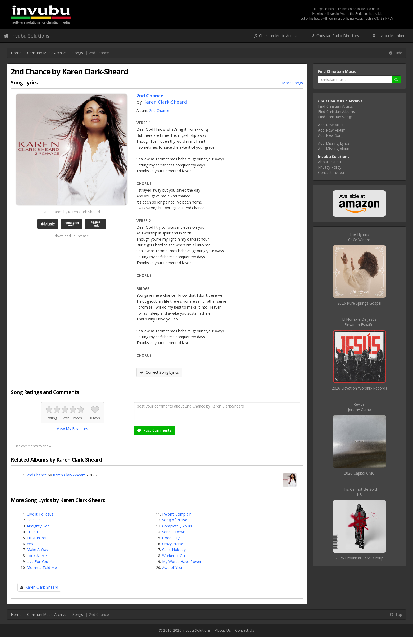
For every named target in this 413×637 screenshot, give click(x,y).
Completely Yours (177, 525)
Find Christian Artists (335, 106)
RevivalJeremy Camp (359, 407)
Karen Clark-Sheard (165, 102)
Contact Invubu (331, 172)
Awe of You (172, 567)
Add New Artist (331, 124)
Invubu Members (389, 35)
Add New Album (332, 130)
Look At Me (37, 555)
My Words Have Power (181, 561)
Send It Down (173, 531)
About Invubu (329, 161)
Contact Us (244, 630)
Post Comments (154, 430)
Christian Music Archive (276, 35)
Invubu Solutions (26, 36)
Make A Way (37, 549)
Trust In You (37, 537)
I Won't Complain (176, 514)
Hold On (34, 519)
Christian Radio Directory (335, 35)
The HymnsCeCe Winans (359, 237)
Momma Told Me (42, 567)
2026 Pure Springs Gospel (359, 303)
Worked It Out (174, 555)
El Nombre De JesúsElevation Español (359, 322)
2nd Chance (159, 110)
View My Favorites (72, 428)
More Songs (292, 82)
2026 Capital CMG (359, 473)
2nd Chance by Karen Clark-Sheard (72, 211)
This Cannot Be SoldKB (359, 492)
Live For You (37, 561)
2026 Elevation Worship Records (359, 388)
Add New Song (330, 135)
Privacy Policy (329, 167)
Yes (30, 543)
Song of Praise (174, 519)
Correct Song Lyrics (159, 372)
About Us (223, 630)
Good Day (171, 537)
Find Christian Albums (336, 111)
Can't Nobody (174, 549)
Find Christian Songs (335, 116)
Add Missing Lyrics (334, 143)
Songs (77, 52)
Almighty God (38, 525)
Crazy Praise (172, 543)
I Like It (33, 531)
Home (16, 52)
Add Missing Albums (335, 148)
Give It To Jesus (40, 514)
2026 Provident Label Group (359, 558)
